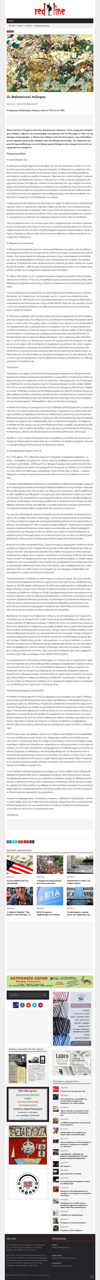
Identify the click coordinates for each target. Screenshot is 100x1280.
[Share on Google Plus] (20, 841)
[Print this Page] (31, 841)
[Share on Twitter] (14, 841)
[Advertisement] (50, 120)
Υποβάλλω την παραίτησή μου (71, 1215)
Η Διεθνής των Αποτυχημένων (71, 1230)
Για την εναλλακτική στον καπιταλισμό (18, 882)
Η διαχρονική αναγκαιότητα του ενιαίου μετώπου (49, 882)
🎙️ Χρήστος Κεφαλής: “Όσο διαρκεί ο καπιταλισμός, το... (19, 913)
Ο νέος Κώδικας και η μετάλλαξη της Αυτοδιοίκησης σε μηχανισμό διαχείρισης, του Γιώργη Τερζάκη (73, 1101)
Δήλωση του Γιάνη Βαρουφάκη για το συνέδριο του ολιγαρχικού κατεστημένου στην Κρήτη (75, 1193)
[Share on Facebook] (9, 841)
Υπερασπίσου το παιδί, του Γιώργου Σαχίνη (78, 882)
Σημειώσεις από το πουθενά (70, 1174)
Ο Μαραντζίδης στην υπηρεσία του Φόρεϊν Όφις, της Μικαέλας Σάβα (73, 1133)
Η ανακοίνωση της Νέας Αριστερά (72, 1091)
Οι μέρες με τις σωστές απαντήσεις (73, 1223)
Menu (11, 21)
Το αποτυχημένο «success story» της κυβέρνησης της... (79, 913)
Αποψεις (28, 26)
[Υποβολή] (44, 995)
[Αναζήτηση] (27, 995)
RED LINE (12, 26)
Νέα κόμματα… (65, 1166)
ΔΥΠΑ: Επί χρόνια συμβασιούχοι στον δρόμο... (49, 913)
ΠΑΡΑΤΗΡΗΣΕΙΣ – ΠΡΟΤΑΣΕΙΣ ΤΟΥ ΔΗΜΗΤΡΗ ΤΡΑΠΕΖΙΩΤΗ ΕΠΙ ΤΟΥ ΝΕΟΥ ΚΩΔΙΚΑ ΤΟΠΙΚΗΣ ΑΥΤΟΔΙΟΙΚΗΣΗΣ (74, 1156)
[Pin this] (26, 841)
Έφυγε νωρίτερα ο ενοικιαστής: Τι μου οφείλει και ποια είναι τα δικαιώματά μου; (74, 1113)
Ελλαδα (20, 26)
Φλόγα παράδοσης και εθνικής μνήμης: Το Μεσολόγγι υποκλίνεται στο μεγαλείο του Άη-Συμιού (75, 1144)
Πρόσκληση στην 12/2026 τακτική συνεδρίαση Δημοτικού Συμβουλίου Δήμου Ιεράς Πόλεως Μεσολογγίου (73, 1205)
